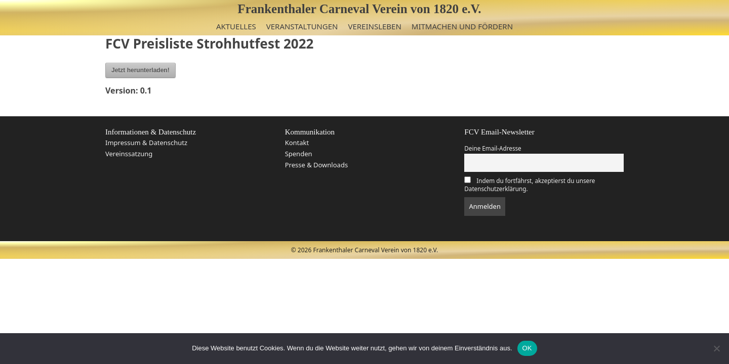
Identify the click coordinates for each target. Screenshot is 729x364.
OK (527, 348)
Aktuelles (236, 26)
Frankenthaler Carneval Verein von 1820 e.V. (359, 9)
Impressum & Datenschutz (146, 142)
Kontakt (297, 142)
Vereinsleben (374, 26)
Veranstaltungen (302, 26)
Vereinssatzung (128, 153)
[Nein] (716, 348)
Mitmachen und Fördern (462, 26)
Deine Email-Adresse (492, 148)
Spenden (298, 153)
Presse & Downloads (316, 164)
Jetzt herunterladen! (140, 70)
